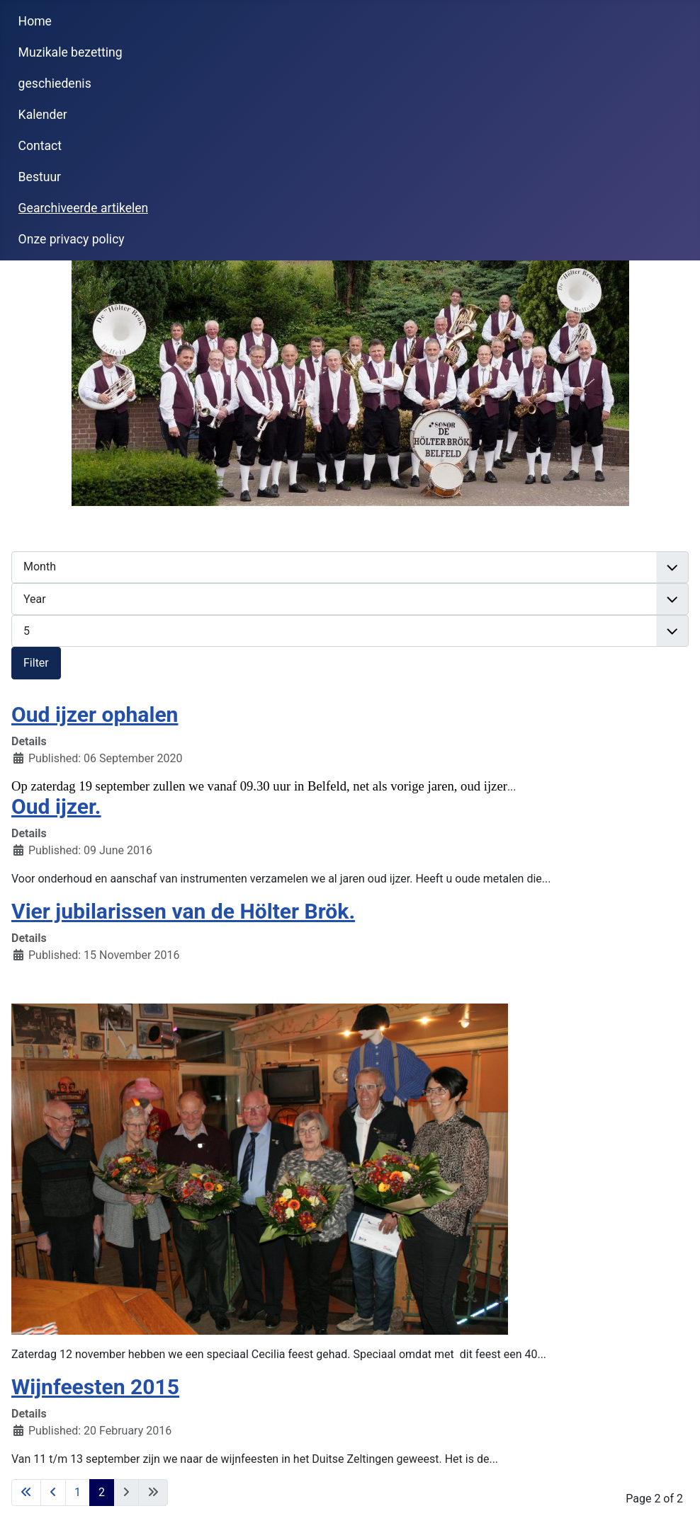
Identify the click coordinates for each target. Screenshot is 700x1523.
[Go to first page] (26, 1492)
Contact (40, 146)
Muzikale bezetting (70, 52)
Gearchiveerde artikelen (83, 208)
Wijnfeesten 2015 (95, 1386)
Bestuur (40, 177)
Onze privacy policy (71, 239)
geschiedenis (54, 83)
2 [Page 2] (101, 1492)
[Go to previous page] (53, 1492)
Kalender (42, 115)
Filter (36, 662)
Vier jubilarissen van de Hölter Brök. (183, 911)
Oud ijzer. (56, 806)
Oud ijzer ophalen (95, 714)
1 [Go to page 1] (77, 1492)
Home (35, 21)
